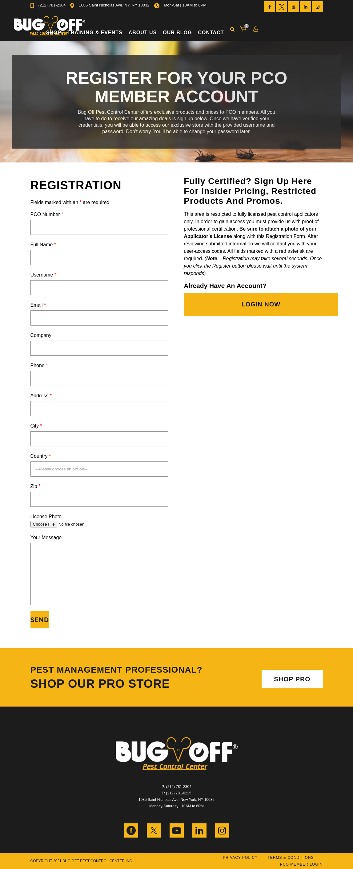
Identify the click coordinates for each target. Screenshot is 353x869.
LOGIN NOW (260, 304)
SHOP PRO (292, 678)
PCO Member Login (301, 864)
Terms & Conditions (290, 857)
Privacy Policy (240, 857)
